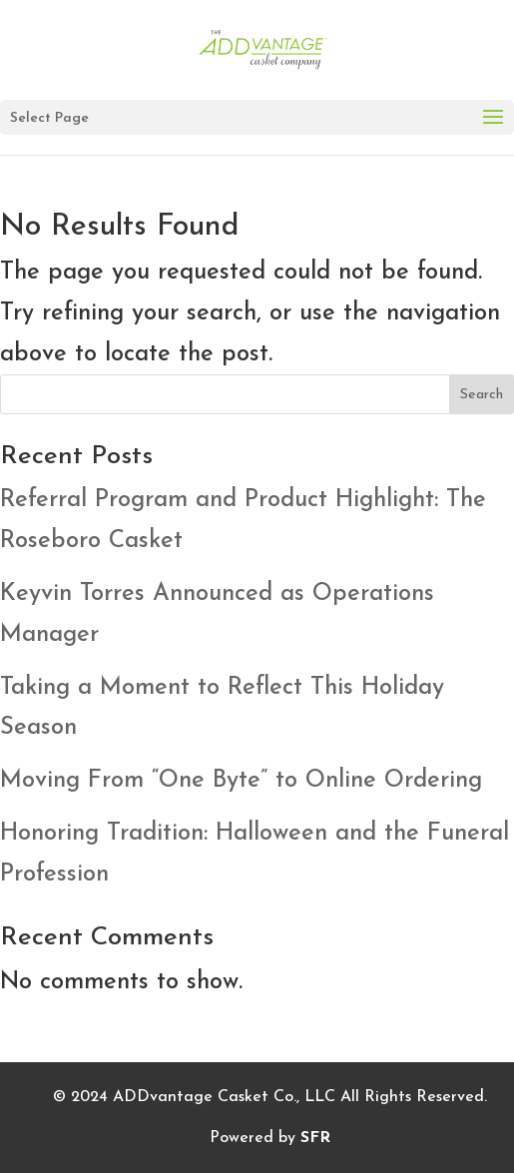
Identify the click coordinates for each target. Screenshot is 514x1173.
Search (481, 394)
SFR (315, 1138)
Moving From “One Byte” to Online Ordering (241, 781)
